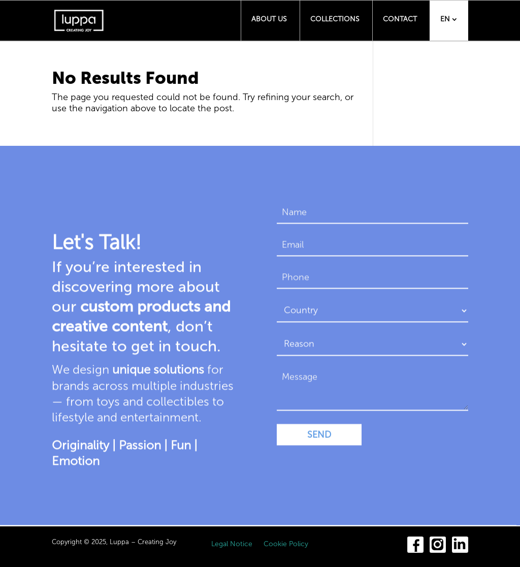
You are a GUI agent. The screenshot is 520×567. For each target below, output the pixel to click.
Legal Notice (231, 544)
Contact (400, 19)
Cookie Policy (286, 544)
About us (269, 19)
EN (445, 19)
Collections (335, 19)
